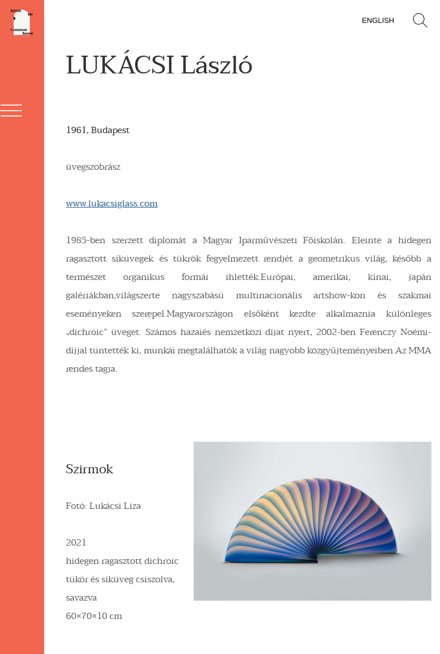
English (378, 20)
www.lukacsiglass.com (112, 203)
